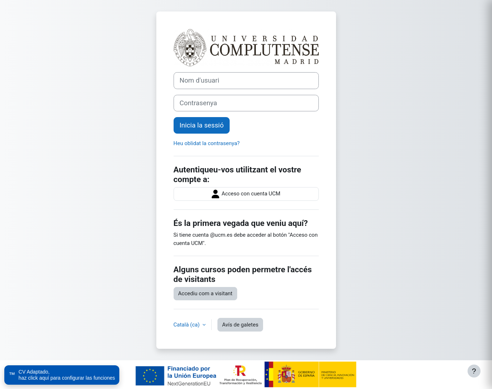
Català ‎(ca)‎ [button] (187, 324)
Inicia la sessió (202, 125)
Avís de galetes (240, 324)
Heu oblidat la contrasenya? (207, 143)
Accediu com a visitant (205, 293)
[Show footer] (474, 371)
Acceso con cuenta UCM (246, 194)
